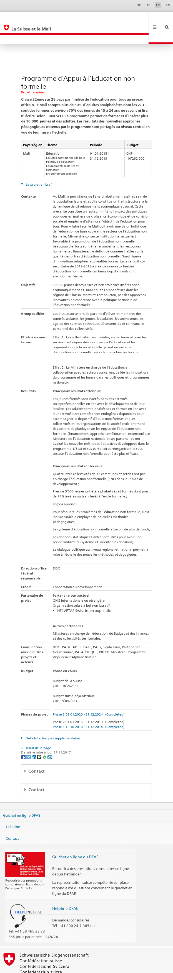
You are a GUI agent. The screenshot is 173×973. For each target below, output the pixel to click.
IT (148, 5)
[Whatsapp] (44, 738)
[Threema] (39, 738)
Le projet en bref (38, 166)
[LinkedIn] (34, 738)
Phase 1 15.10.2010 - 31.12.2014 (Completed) (88, 708)
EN (168, 5)
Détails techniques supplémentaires (53, 719)
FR (158, 5)
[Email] (49, 738)
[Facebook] (23, 738)
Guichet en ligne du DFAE (75, 838)
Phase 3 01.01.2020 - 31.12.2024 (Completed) (88, 696)
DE (139, 5)
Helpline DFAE (65, 889)
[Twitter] (29, 738)
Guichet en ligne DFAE (21, 796)
